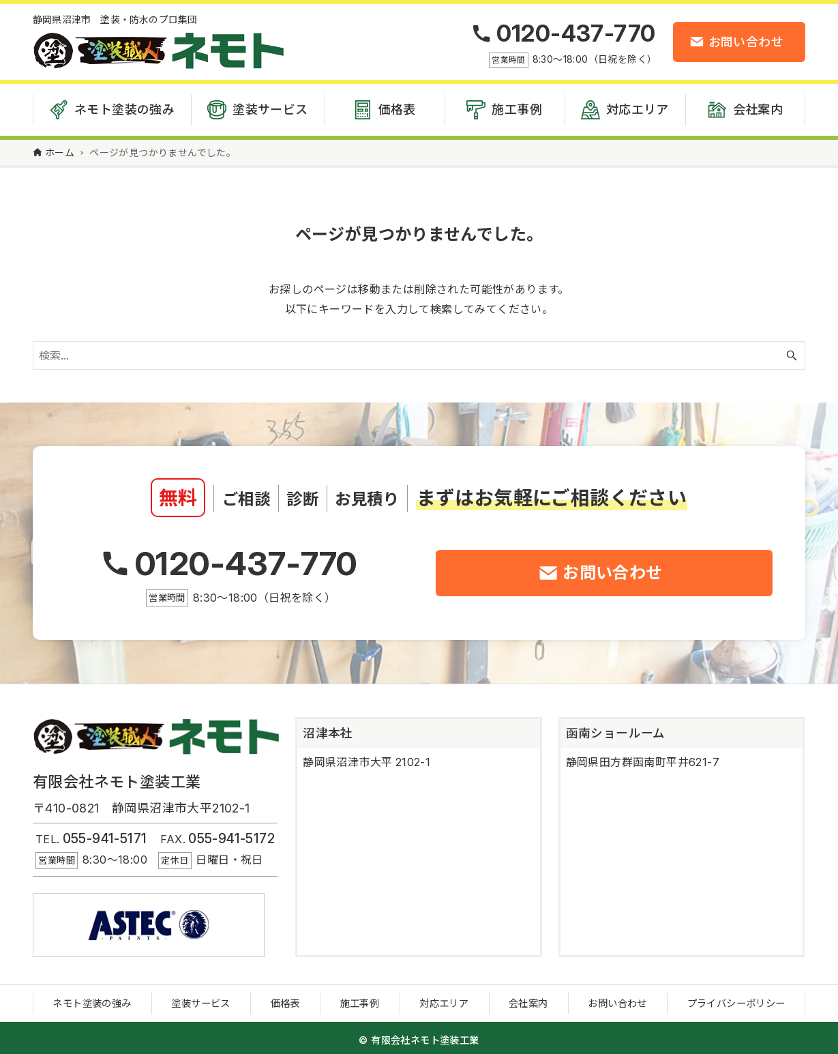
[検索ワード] (419, 352)
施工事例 (360, 1000)
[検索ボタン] (791, 352)
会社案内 (528, 1000)
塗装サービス (200, 1000)
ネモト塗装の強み (92, 1000)
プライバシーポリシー (736, 1000)
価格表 (285, 1000)
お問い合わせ (617, 1000)
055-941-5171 (105, 835)
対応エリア (443, 1000)
